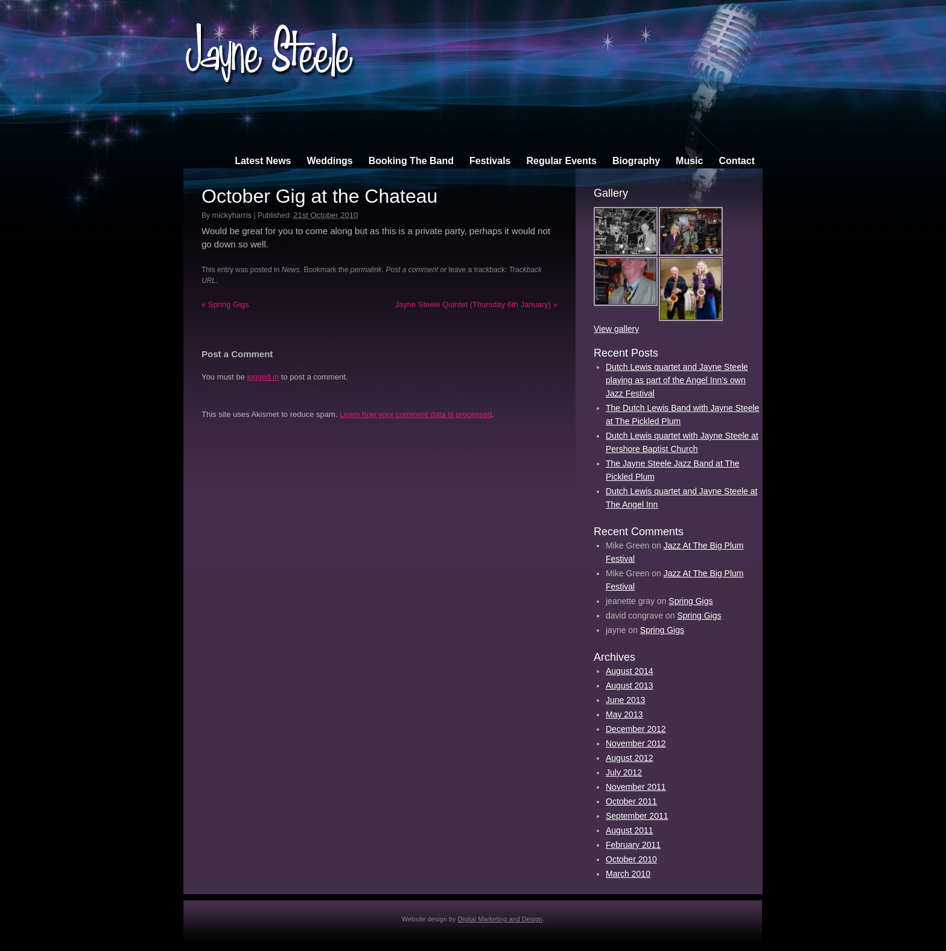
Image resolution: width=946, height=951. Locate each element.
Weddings (330, 161)
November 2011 (636, 787)
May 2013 (624, 714)
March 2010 (628, 874)
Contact (737, 161)
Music (689, 161)
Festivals (489, 161)
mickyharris (232, 215)
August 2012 (629, 758)
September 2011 (637, 816)
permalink (366, 270)
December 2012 (636, 729)
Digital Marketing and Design (500, 919)
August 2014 (629, 671)
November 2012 (636, 743)
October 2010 (631, 859)
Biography (636, 161)
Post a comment (412, 270)
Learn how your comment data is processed (416, 414)
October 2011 (631, 801)
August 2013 (629, 685)
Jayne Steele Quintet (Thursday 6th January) (476, 304)
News (291, 270)
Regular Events (561, 161)
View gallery (616, 329)
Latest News (263, 161)
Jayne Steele (269, 44)
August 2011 (629, 830)
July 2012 (624, 772)
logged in (263, 376)
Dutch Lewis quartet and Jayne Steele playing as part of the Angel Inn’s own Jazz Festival (677, 380)
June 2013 (625, 700)
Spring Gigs (225, 304)
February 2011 (633, 845)
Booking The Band (411, 161)
